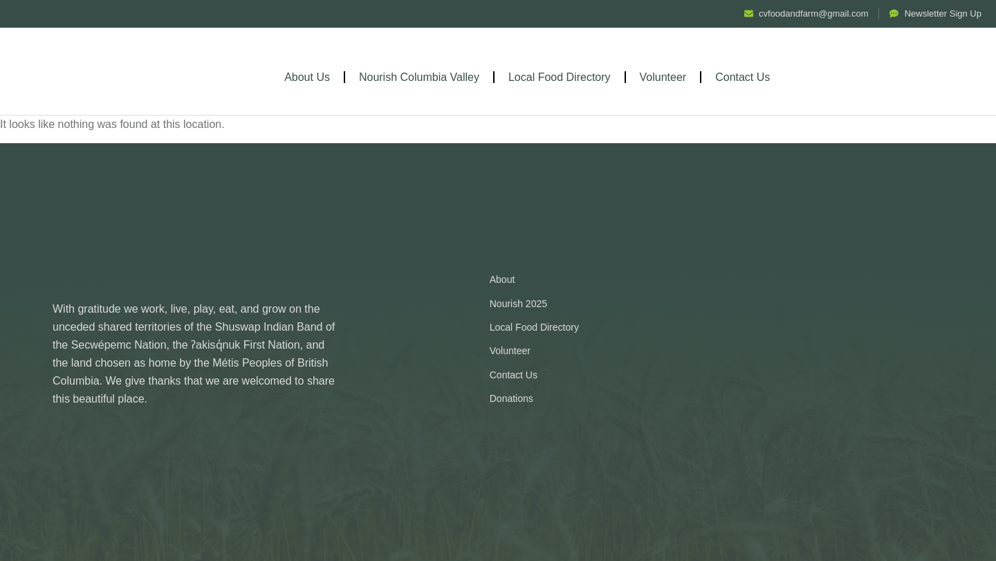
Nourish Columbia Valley (419, 77)
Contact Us (742, 77)
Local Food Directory (559, 77)
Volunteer (663, 77)
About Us (307, 77)
